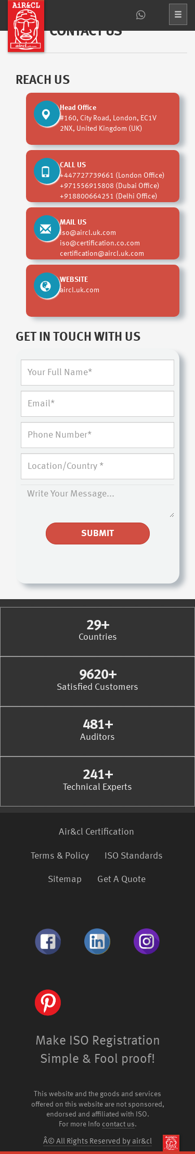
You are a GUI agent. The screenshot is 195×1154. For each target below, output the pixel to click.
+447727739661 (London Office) (112, 175)
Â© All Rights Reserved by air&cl (97, 1141)
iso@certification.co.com (100, 243)
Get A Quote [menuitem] (121, 879)
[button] (178, 14)
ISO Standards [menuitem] (134, 856)
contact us (118, 1124)
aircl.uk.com (79, 290)
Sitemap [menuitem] (65, 879)
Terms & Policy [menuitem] (60, 856)
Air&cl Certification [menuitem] (96, 832)
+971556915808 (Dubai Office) (110, 186)
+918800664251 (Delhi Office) (109, 196)
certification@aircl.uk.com (102, 253)
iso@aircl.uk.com (88, 233)
